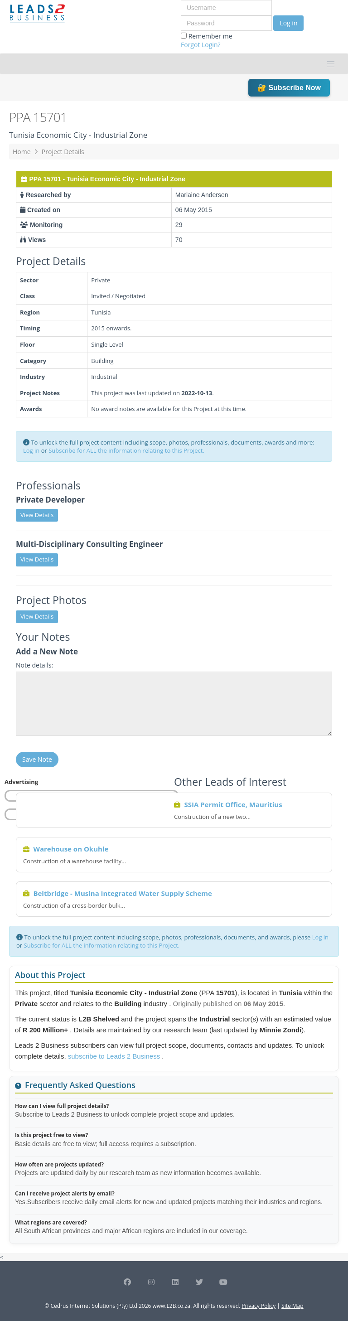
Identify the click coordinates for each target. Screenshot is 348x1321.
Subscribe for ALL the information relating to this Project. (126, 450)
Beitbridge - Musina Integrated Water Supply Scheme (122, 893)
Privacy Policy (259, 1306)
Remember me (206, 40)
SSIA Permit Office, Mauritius (233, 804)
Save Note (37, 759)
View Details (36, 515)
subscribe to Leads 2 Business (115, 1056)
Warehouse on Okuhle (70, 848)
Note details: (34, 665)
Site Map (292, 1306)
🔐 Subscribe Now (289, 88)
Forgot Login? (201, 44)
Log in (288, 23)
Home (22, 151)
